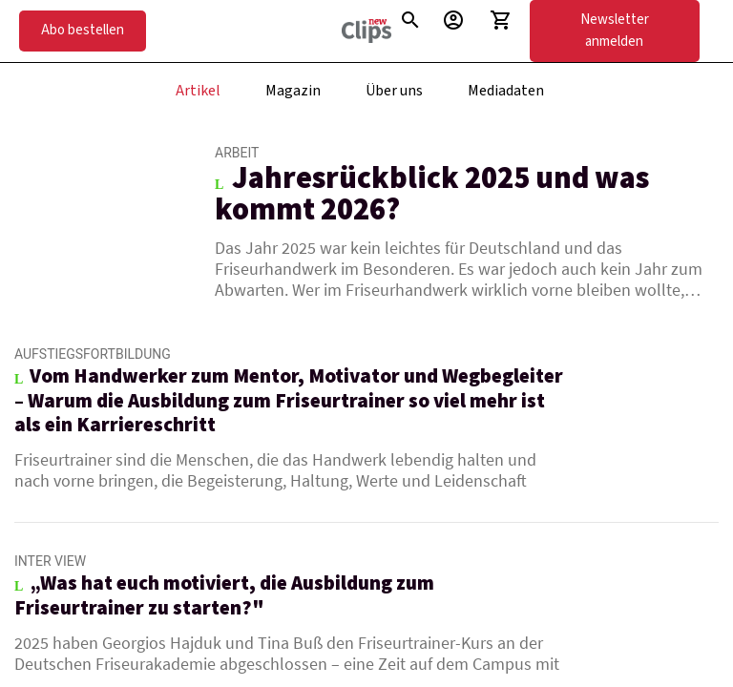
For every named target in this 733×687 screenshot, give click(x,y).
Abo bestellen (82, 30)
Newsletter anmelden (614, 31)
